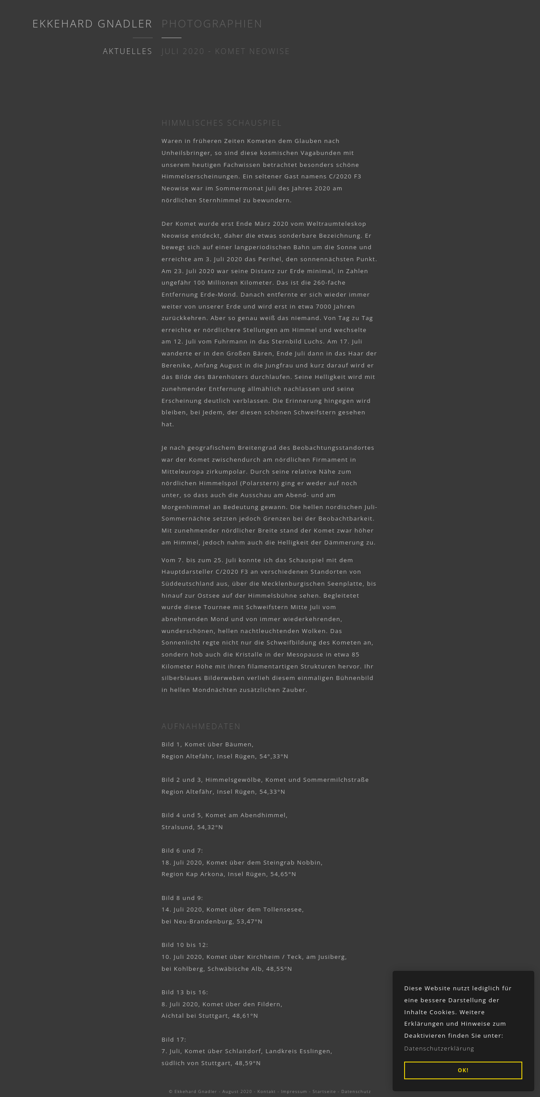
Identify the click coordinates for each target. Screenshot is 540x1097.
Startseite (324, 1091)
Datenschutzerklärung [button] (439, 1048)
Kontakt (267, 1091)
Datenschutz (356, 1091)
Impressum (294, 1091)
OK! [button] (463, 1070)
